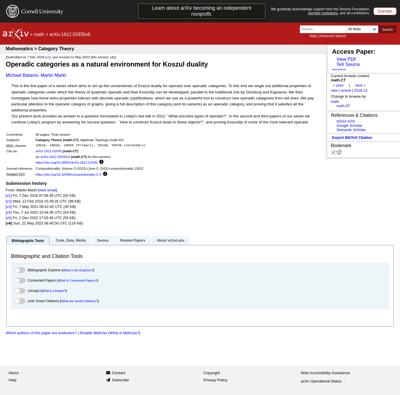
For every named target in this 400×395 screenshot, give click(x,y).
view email (47, 190)
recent (346, 90)
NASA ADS (346, 121)
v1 (48, 57)
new (334, 90)
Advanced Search (332, 36)
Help (312, 36)
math (39, 34)
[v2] (9, 201)
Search (387, 30)
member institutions (323, 13)
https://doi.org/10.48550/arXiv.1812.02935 (67, 162)
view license (339, 69)
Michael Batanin (22, 75)
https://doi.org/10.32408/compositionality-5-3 (68, 174)
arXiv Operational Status (324, 381)
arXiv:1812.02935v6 (55, 157)
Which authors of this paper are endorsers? (41, 333)
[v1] (9, 195)
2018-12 (361, 90)
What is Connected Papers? (77, 280)
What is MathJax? (124, 333)
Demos (103, 240)
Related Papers (132, 240)
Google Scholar (349, 125)
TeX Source (348, 64)
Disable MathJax (93, 333)
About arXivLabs (170, 240)
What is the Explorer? (78, 270)
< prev (338, 85)
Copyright (211, 373)
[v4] (9, 212)
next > (360, 85)
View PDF (346, 59)
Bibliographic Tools (28, 241)
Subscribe (120, 380)
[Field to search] (362, 29)
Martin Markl (53, 75)
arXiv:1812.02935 (49, 151)
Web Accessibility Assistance (325, 373)
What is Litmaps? (54, 290)
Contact (118, 373)
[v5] (9, 218)
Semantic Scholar (351, 130)
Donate (385, 11)
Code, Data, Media (71, 240)
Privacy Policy (215, 380)
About (14, 373)
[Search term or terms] (325, 29)
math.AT (343, 106)
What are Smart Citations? (79, 301)
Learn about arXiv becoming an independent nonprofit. (201, 11)
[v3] (9, 206)
